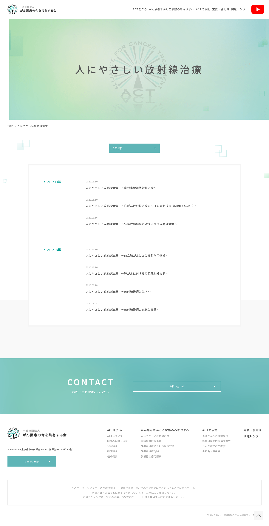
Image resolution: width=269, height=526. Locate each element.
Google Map (32, 462)
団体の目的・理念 (117, 440)
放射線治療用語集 (151, 455)
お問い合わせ (177, 386)
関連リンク (238, 9)
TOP (10, 126)
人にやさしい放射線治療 (155, 435)
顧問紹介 (112, 450)
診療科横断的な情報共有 (216, 440)
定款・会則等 (220, 9)
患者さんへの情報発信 (215, 435)
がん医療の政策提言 (213, 445)
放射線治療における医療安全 (157, 445)
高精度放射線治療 (151, 440)
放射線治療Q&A (150, 450)
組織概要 (112, 455)
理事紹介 (112, 445)
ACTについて (115, 435)
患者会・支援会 (211, 450)
